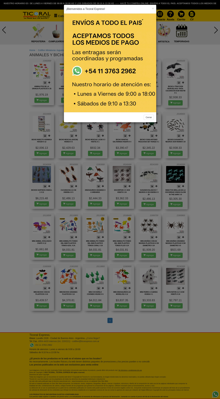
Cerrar (149, 117)
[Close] (153, 8)
